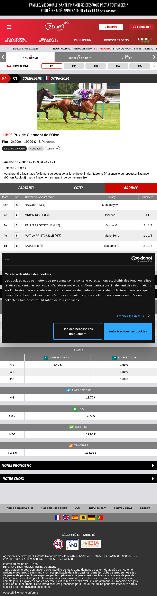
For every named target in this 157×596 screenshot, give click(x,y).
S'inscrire (110, 26)
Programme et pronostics (16, 40)
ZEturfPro (52, 148)
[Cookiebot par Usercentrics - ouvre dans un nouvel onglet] (134, 259)
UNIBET (145, 508)
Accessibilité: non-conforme (20, 592)
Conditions (36, 148)
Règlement (97, 508)
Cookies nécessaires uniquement (78, 331)
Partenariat (123, 508)
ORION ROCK (34, 215)
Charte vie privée (54, 508)
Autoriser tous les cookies (128, 331)
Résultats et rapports (48, 40)
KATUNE (31, 245)
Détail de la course (14, 148)
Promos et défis (116, 40)
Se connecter (142, 26)
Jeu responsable (20, 508)
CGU (78, 508)
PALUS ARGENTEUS (39, 225)
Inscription (82, 40)
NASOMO (31, 205)
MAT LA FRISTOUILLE (40, 235)
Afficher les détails (130, 316)
